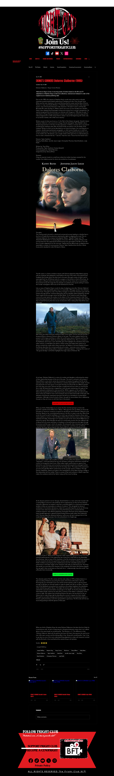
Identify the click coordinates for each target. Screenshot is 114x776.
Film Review (37, 67)
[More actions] (89, 77)
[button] (89, 59)
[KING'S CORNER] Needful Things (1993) (62, 695)
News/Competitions (61, 67)
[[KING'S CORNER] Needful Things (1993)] (62, 686)
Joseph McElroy (40, 650)
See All (95, 677)
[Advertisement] (26, 3)
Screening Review (88, 67)
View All (30, 67)
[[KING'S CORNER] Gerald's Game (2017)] (39, 686)
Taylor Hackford (51, 653)
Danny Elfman (74, 650)
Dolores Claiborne (41, 653)
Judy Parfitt (61, 656)
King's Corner (58, 650)
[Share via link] (43, 664)
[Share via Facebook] (36, 664)
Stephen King (50, 650)
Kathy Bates (82, 650)
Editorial (45, 67)
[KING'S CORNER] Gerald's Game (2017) (38, 695)
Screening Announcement (75, 67)
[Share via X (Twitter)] (40, 664)
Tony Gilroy (79, 653)
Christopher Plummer (51, 656)
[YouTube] (57, 53)
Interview (52, 67)
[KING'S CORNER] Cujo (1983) (85, 695)
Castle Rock (59, 653)
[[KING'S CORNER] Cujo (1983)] (86, 686)
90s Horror (66, 650)
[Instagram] (66, 53)
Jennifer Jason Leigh (69, 653)
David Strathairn (40, 656)
